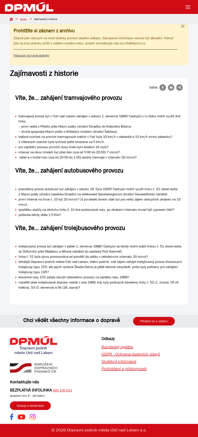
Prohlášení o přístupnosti (124, 368)
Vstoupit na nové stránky (31, 55)
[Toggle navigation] (189, 7)
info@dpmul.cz (135, 43)
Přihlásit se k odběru (154, 321)
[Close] (183, 30)
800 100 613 (62, 390)
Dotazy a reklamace (30, 406)
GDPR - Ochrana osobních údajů (130, 354)
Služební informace (118, 361)
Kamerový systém (117, 347)
